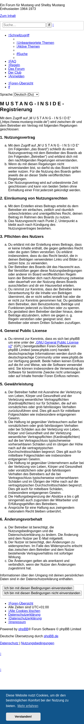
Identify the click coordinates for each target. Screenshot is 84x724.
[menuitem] (35, 42)
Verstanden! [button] (23, 716)
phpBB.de (51, 636)
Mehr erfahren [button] (27, 706)
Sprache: (6, 94)
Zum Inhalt (8, 16)
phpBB (23, 629)
